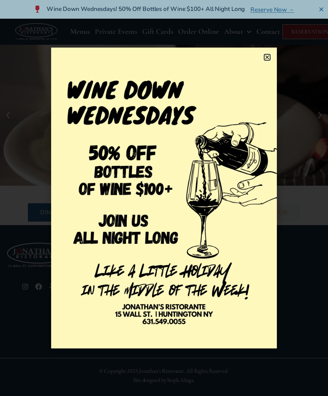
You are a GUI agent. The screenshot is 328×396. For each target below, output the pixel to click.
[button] (267, 57)
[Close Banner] (321, 9)
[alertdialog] (164, 9)
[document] (164, 198)
